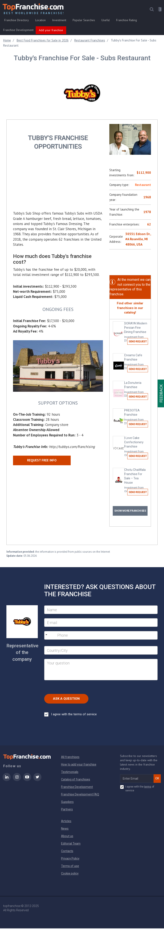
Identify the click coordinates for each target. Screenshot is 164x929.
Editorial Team (71, 844)
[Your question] (101, 670)
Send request (138, 342)
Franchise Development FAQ (80, 795)
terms (147, 787)
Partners (67, 810)
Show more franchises (130, 511)
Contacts (67, 851)
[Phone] (79, 636)
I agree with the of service (137, 789)
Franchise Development (18, 30)
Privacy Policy (70, 859)
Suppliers (67, 802)
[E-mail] (101, 623)
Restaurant (143, 185)
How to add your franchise (78, 765)
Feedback (161, 393)
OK (157, 779)
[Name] (101, 610)
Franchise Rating (126, 21)
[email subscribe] (137, 779)
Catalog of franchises (75, 780)
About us (67, 836)
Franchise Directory (16, 21)
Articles (66, 821)
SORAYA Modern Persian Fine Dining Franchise (136, 332)
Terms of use (70, 866)
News (65, 829)
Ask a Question (66, 699)
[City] (101, 651)
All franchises (70, 758)
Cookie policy (70, 874)
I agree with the (70, 715)
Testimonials (69, 772)
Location (40, 21)
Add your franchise (51, 31)
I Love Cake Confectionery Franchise (136, 447)
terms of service (85, 715)
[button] (151, 10)
